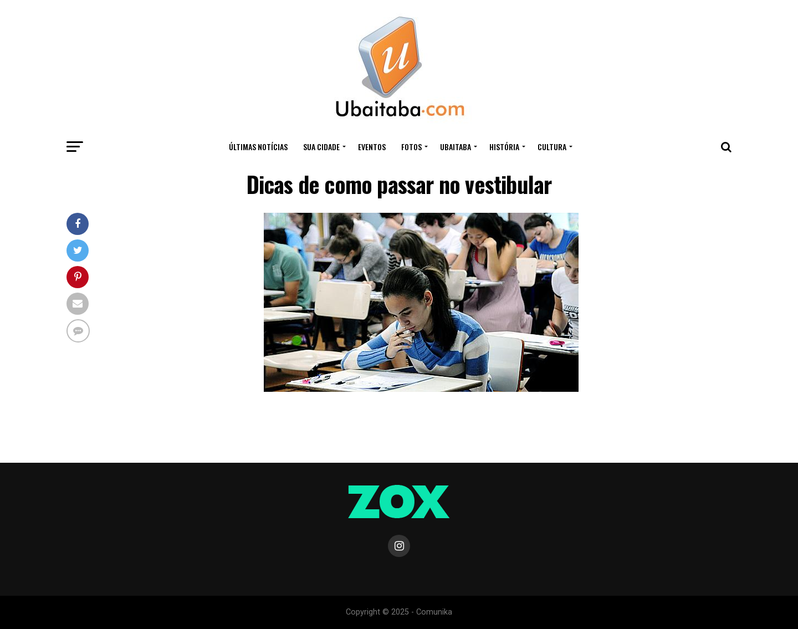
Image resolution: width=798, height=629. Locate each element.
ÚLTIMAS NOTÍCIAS (258, 146)
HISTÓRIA (504, 146)
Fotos (411, 146)
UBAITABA (455, 146)
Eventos (372, 146)
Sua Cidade (321, 146)
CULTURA (552, 146)
